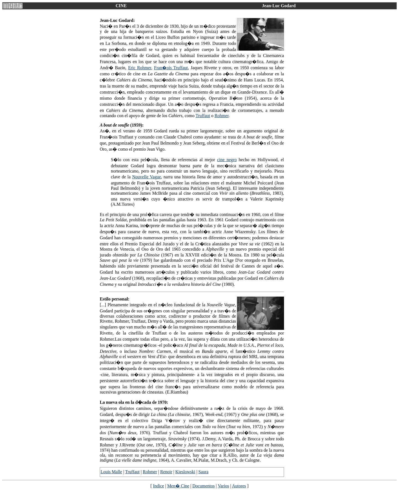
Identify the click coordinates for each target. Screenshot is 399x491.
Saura (203, 471)
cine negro (227, 159)
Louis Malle (111, 471)
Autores (239, 486)
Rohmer (221, 115)
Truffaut (203, 115)
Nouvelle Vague (146, 176)
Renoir (166, 471)
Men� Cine (178, 486)
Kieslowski (185, 471)
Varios (223, 486)
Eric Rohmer (139, 67)
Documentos (203, 486)
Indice (158, 486)
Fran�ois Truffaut (171, 67)
